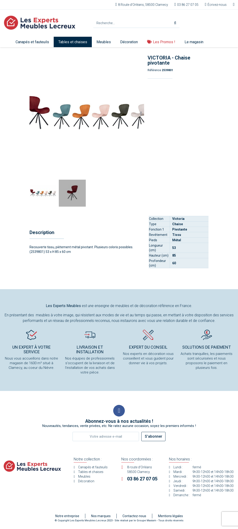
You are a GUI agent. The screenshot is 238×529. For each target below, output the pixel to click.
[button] (32, 113)
